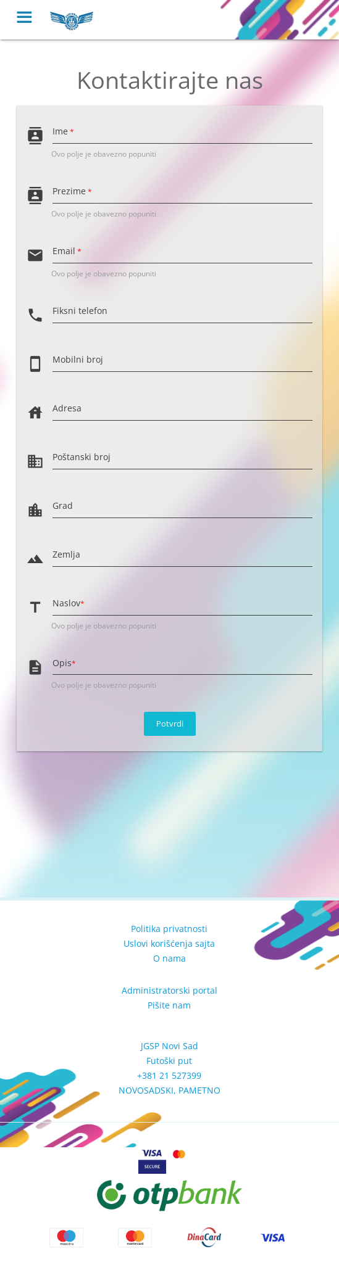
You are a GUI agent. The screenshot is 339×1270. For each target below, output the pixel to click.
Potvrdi (169, 723)
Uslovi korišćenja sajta (169, 943)
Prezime (72, 191)
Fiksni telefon (79, 310)
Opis (64, 663)
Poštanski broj (81, 457)
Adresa (67, 408)
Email (67, 251)
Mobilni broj (77, 359)
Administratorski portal (169, 990)
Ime (63, 131)
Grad (62, 505)
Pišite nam (169, 1005)
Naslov (68, 603)
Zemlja (66, 554)
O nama (169, 958)
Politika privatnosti (169, 928)
